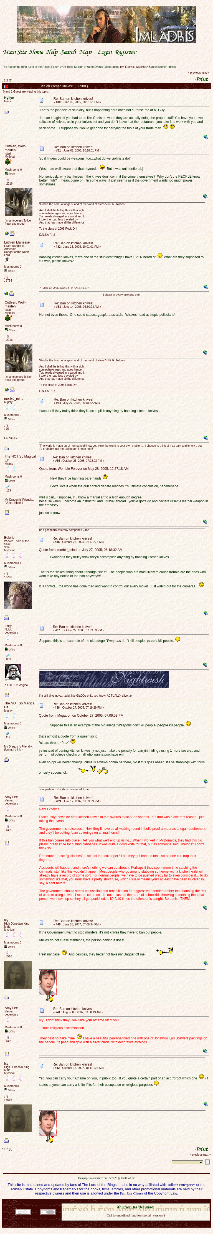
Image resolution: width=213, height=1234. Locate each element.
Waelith (140, 66)
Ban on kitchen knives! (162, 66)
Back (135, 1223)
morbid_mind (13, 399)
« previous (194, 72)
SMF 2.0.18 (112, 1201)
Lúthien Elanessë (17, 242)
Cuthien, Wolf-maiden (15, 148)
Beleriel (9, 538)
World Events (95, 66)
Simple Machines (155, 1201)
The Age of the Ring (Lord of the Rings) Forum (30, 66)
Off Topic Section (72, 66)
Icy (121, 66)
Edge (8, 626)
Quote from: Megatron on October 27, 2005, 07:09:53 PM (81, 715)
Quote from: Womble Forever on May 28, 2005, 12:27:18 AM (84, 469)
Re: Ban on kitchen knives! (73, 99)
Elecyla (129, 66)
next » (205, 72)
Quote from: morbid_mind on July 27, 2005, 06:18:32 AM (81, 550)
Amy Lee (11, 797)
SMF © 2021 (132, 1201)
